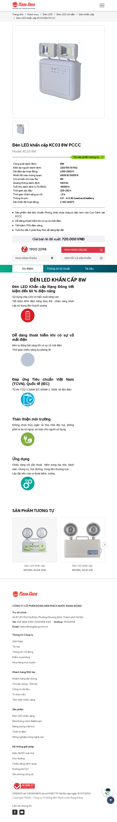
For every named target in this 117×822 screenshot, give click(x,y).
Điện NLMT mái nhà (23, 753)
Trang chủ (17, 14)
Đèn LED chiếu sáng (23, 715)
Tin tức (16, 646)
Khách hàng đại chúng (24, 678)
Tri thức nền (19, 694)
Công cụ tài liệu (21, 689)
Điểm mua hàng (21, 657)
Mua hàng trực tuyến (24, 662)
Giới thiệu (17, 641)
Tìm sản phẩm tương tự (88, 157)
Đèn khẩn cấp (86, 14)
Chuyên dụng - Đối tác (25, 683)
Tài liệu (89, 268)
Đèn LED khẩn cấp (34, 565)
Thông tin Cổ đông (22, 651)
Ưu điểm (27, 268)
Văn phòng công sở (23, 774)
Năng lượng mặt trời (23, 726)
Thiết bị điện (19, 731)
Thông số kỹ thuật (58, 268)
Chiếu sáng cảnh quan (24, 763)
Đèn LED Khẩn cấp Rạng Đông (39, 287)
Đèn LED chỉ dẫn (66, 14)
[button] (105, 544)
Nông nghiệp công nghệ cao (28, 737)
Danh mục (33, 14)
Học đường (18, 758)
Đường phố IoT (20, 769)
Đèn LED (48, 14)
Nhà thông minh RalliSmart (27, 721)
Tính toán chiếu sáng (23, 699)
